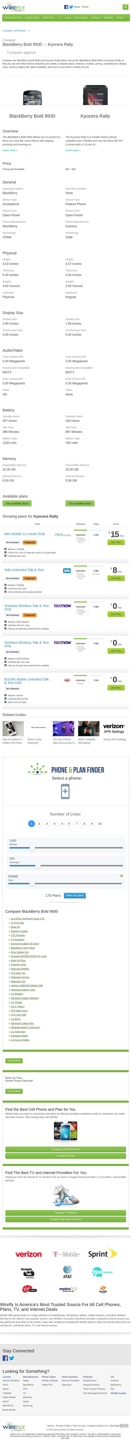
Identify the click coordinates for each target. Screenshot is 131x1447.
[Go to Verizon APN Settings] (114, 728)
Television (66, 1384)
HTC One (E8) (18, 1014)
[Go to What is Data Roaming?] (38, 728)
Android (113, 1380)
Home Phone (48, 18)
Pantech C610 (18, 964)
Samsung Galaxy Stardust (25, 998)
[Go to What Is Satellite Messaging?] (88, 728)
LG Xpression (18, 1031)
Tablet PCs (46, 1384)
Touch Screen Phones (93, 1388)
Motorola (27, 1397)
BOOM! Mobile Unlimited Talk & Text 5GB (26, 681)
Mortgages (108, 18)
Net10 (6, 1401)
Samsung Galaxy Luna (23, 989)
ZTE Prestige (18, 935)
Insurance (96, 18)
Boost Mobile (9, 1409)
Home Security (81, 18)
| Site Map (113, 1425)
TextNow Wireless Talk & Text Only (26, 607)
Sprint (5, 1388)
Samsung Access (20, 977)
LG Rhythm (17, 994)
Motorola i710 (18, 981)
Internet (68, 18)
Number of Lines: (65, 814)
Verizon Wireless (11, 1380)
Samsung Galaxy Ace (22, 1023)
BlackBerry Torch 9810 (23, 948)
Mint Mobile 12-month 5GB (24, 534)
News (77, 6)
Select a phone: (67, 778)
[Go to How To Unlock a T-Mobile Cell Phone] (13, 728)
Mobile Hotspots (49, 1380)
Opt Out (124, 1425)
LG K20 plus (17, 922)
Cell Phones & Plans (12, 18)
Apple (25, 1380)
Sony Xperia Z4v (20, 952)
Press (85, 6)
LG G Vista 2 (18, 1006)
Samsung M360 (19, 1035)
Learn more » (10, 150)
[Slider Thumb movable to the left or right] (32, 849)
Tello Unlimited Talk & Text (24, 570)
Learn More (14, 1060)
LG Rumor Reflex (20, 1040)
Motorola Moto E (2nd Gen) (25, 1027)
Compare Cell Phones (14, 30)
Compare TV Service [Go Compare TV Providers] (66, 1212)
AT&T (5, 1384)
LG (24, 1393)
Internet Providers (70, 1380)
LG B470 (15, 1019)
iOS (111, 1388)
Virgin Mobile (9, 1397)
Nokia (25, 1401)
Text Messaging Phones (94, 1393)
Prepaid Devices (90, 1384)
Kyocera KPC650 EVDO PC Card (29, 956)
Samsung (27, 1405)
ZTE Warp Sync (19, 1010)
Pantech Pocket (19, 931)
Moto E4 (15, 927)
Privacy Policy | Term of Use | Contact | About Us (81, 1425)
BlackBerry (28, 1384)
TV (59, 18)
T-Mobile (7, 1393)
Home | (51, 1425)
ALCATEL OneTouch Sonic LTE (27, 918)
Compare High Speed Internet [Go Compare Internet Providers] (66, 1219)
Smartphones (88, 1380)
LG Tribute (16, 1002)
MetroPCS (8, 1405)
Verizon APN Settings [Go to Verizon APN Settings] (114, 739)
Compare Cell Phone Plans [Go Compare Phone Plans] (65, 1149)
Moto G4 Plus (18, 960)
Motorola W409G (20, 969)
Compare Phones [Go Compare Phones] (65, 1155)
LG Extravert (17, 939)
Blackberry (114, 1384)
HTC (25, 1388)
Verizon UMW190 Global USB (27, 985)
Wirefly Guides (117, 1393)
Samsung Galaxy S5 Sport (25, 943)
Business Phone (32, 18)
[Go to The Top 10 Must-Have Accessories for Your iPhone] (63, 728)
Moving (120, 18)
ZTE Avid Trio (18, 973)
